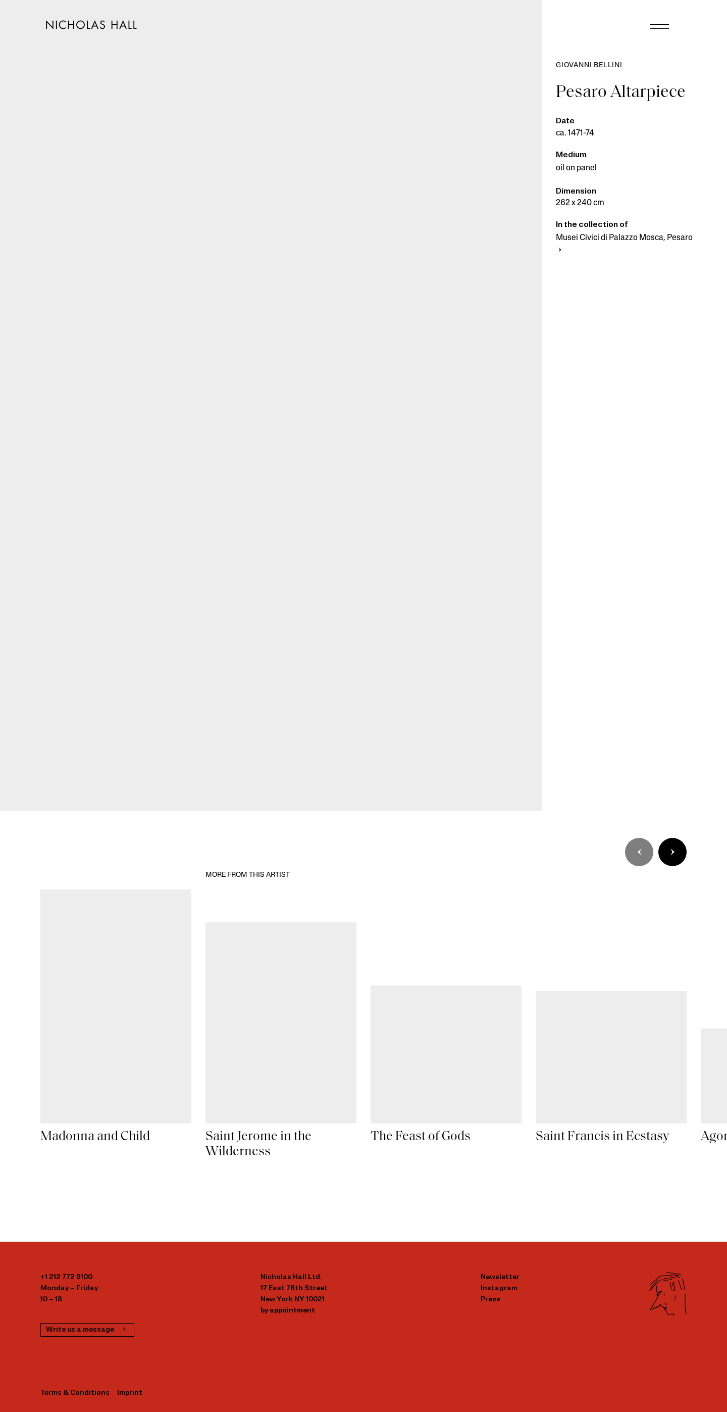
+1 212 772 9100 (66, 1277)
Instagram (499, 1288)
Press (490, 1299)
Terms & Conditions (75, 1393)
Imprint (129, 1393)
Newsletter (500, 1277)
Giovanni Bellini (589, 65)
